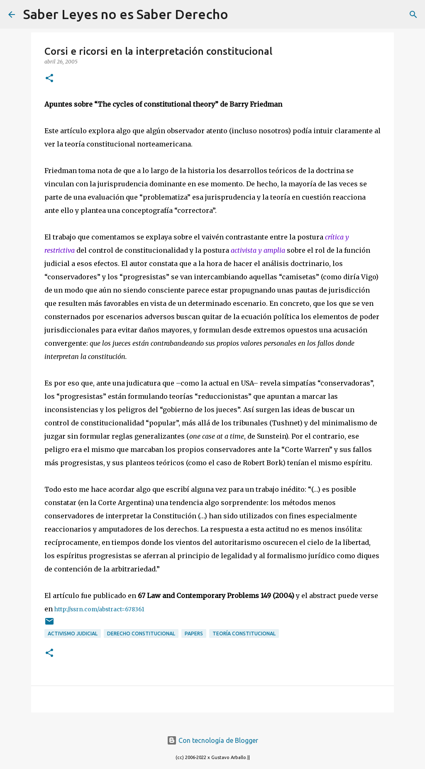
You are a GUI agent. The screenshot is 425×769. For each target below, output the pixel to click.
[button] (49, 78)
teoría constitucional (244, 633)
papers (194, 633)
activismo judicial (73, 633)
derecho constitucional (141, 633)
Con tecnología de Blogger (212, 740)
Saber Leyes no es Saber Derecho (125, 14)
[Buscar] (240, 14)
